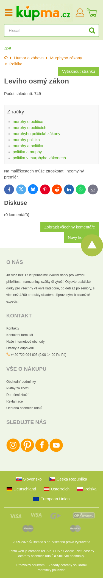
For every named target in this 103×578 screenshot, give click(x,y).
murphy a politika (28, 146)
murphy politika (26, 140)
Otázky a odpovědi (20, 348)
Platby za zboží (17, 388)
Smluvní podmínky (70, 556)
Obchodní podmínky (21, 382)
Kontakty (12, 328)
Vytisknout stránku (78, 71)
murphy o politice (28, 121)
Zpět (7, 48)
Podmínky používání (51, 570)
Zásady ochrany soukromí (68, 565)
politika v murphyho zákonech (39, 158)
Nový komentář (81, 237)
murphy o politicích (29, 127)
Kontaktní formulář (19, 335)
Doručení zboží (17, 395)
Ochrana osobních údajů (24, 408)
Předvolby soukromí (30, 565)
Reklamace (14, 401)
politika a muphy (27, 152)
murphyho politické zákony (36, 134)
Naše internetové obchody (25, 342)
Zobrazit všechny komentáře (69, 227)
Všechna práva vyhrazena (71, 542)
